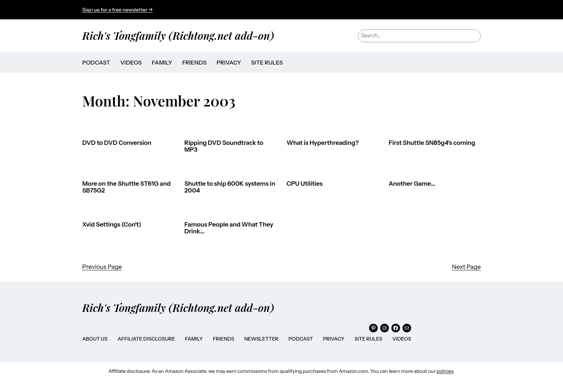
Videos (401, 339)
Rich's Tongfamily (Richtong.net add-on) (178, 35)
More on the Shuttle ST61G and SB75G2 (126, 187)
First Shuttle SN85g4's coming (432, 142)
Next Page (466, 266)
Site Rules (368, 339)
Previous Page (102, 266)
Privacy (334, 339)
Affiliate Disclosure (146, 339)
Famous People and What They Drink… (229, 228)
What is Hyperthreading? (323, 142)
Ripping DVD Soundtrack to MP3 (224, 146)
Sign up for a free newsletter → (117, 9)
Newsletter (261, 339)
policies (445, 371)
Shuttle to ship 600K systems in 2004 (230, 187)
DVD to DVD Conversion (117, 142)
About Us (94, 339)
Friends (223, 339)
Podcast (301, 339)
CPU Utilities (305, 183)
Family (194, 339)
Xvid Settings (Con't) (111, 224)
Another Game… (412, 183)
